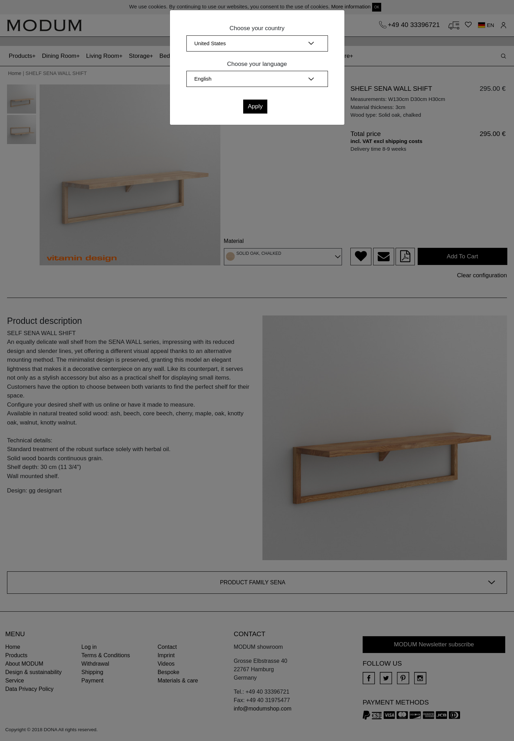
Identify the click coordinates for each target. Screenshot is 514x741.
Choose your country (257, 28)
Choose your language (257, 64)
